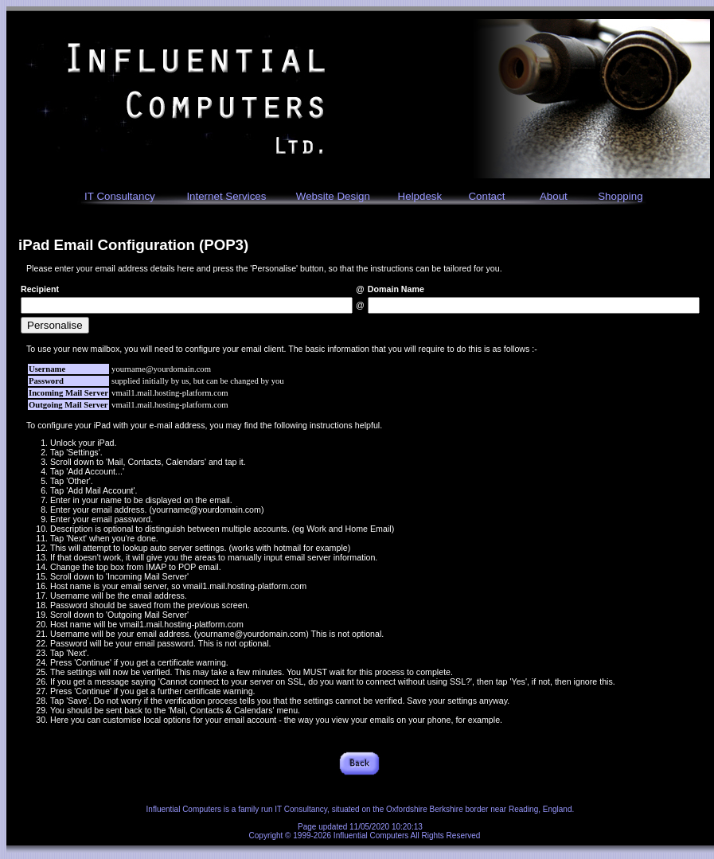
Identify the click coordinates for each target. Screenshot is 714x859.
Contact (486, 196)
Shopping (620, 196)
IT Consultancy (119, 196)
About (554, 196)
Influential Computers (184, 809)
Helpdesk (420, 196)
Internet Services (226, 196)
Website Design (333, 196)
